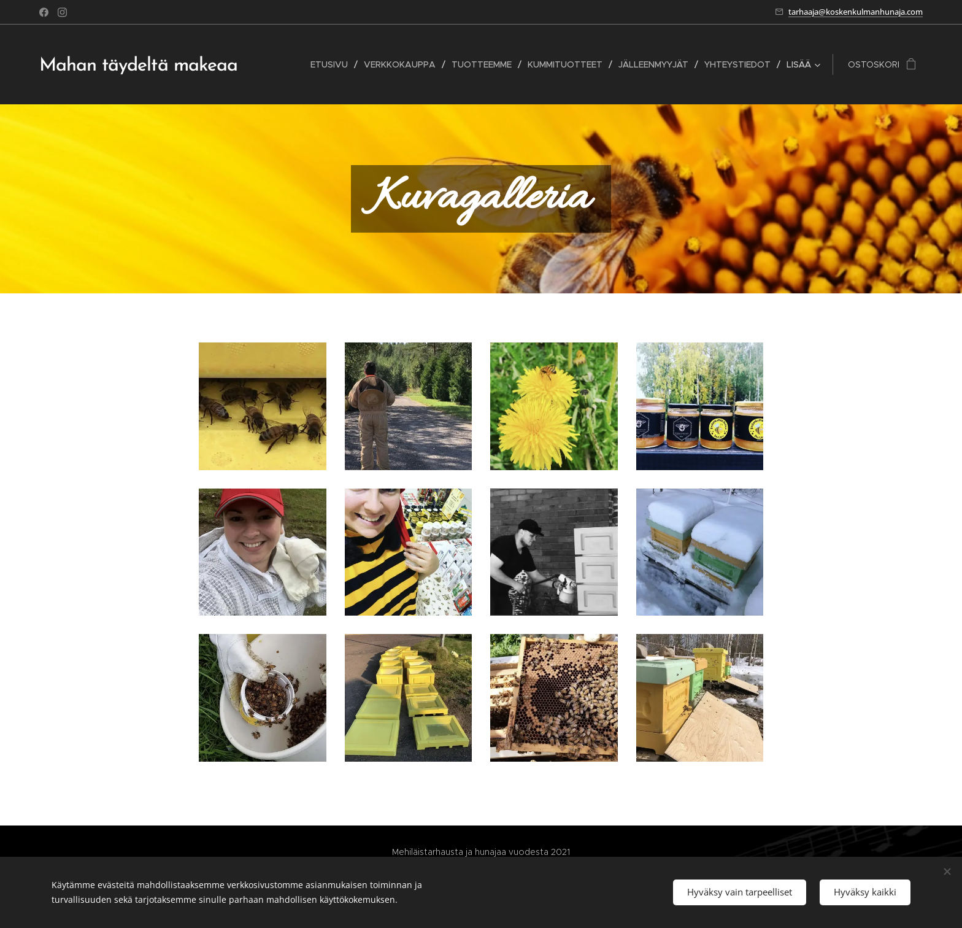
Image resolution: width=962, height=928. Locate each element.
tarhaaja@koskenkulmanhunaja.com (855, 11)
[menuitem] (332, 64)
